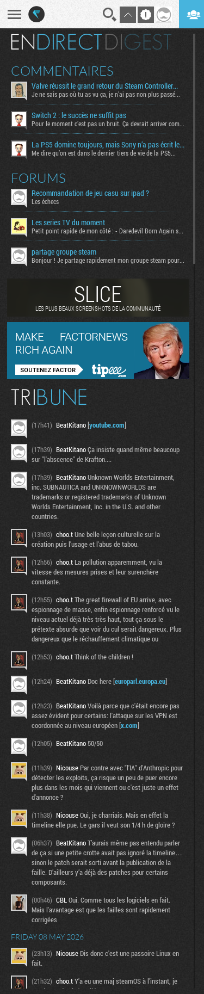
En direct (56, 42)
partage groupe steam (64, 252)
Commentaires (62, 71)
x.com (129, 725)
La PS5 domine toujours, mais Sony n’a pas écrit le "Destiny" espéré (108, 144)
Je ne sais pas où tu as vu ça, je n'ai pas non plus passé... (106, 94)
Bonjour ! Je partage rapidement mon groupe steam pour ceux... (108, 260)
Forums (38, 178)
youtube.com (107, 425)
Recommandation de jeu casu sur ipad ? (90, 193)
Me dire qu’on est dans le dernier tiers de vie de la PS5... (104, 153)
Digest (138, 42)
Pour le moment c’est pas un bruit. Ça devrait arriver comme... (108, 123)
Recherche (110, 15)
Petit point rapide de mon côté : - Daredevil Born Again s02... (108, 230)
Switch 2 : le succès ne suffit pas (79, 115)
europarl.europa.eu (140, 681)
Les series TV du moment (68, 222)
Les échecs (45, 201)
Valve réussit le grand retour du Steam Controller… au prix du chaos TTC (108, 86)
